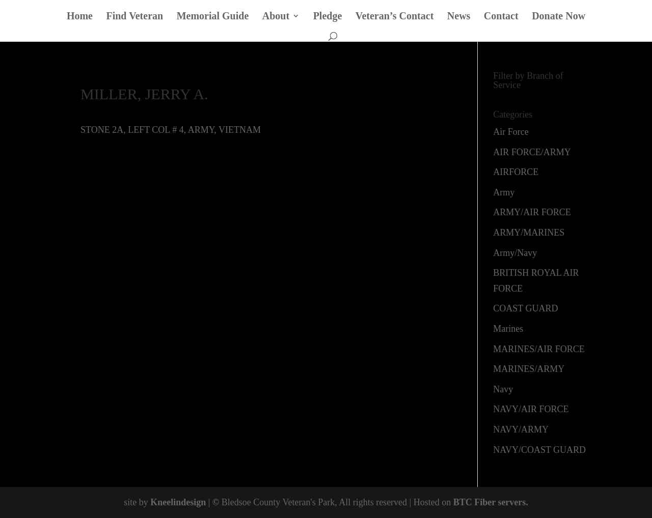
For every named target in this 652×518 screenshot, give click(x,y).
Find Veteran (134, 16)
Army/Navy (515, 253)
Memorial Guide (213, 16)
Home (80, 16)
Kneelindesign (178, 502)
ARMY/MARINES (528, 232)
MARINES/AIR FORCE (539, 349)
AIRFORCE (515, 172)
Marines (508, 329)
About (275, 16)
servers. (512, 502)
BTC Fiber (474, 502)
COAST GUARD (525, 308)
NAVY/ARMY (521, 429)
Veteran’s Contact (395, 16)
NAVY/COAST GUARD (539, 450)
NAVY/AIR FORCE (530, 409)
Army (503, 192)
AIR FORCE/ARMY (532, 152)
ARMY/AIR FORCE (532, 212)
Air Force (510, 132)
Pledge (327, 16)
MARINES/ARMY (528, 369)
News (459, 16)
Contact (501, 16)
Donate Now (558, 16)
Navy (503, 389)
